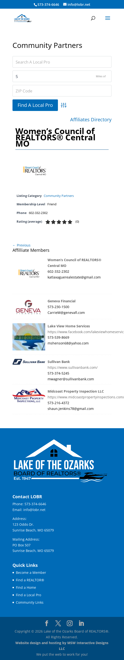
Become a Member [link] (31, 572)
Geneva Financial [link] (61, 301)
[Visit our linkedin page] (81, 624)
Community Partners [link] (59, 196)
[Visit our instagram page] (70, 624)
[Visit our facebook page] (47, 624)
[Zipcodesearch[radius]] (62, 76)
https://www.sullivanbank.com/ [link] (73, 367)
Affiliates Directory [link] (91, 120)
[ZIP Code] (62, 91)
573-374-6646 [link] (35, 504)
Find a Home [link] (26, 587)
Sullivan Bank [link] (59, 361)
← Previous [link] (21, 245)
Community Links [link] (29, 602)
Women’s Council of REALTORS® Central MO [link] (55, 137)
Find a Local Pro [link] (28, 595)
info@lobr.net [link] (34, 509)
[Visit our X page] (58, 624)
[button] (108, 21)
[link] (22, 18)
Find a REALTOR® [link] (30, 580)
